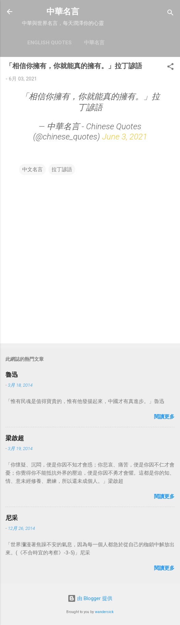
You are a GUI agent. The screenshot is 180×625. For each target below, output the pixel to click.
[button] (170, 67)
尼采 (11, 517)
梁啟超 (14, 438)
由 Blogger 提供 (90, 598)
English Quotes (49, 43)
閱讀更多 (164, 417)
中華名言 (62, 11)
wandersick (104, 612)
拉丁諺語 (62, 169)
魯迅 (11, 374)
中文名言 (32, 169)
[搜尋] (170, 13)
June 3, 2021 (124, 137)
